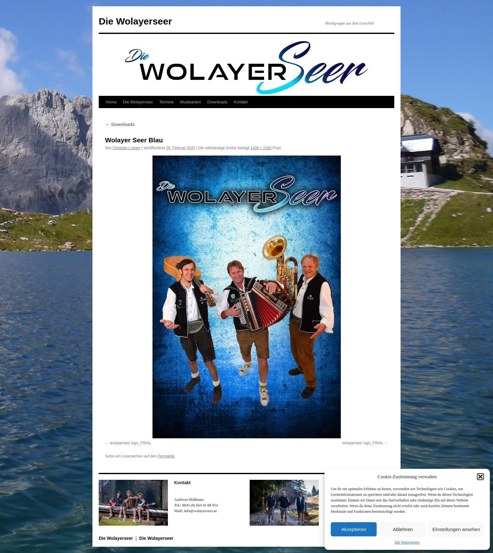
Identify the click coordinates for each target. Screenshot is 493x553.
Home (111, 102)
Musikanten (190, 102)
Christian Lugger (126, 148)
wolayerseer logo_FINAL (130, 443)
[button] (480, 477)
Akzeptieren (353, 529)
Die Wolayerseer (407, 542)
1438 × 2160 (260, 148)
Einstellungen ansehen (456, 529)
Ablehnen (403, 529)
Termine (166, 102)
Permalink (166, 456)
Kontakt (241, 102)
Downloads (217, 102)
